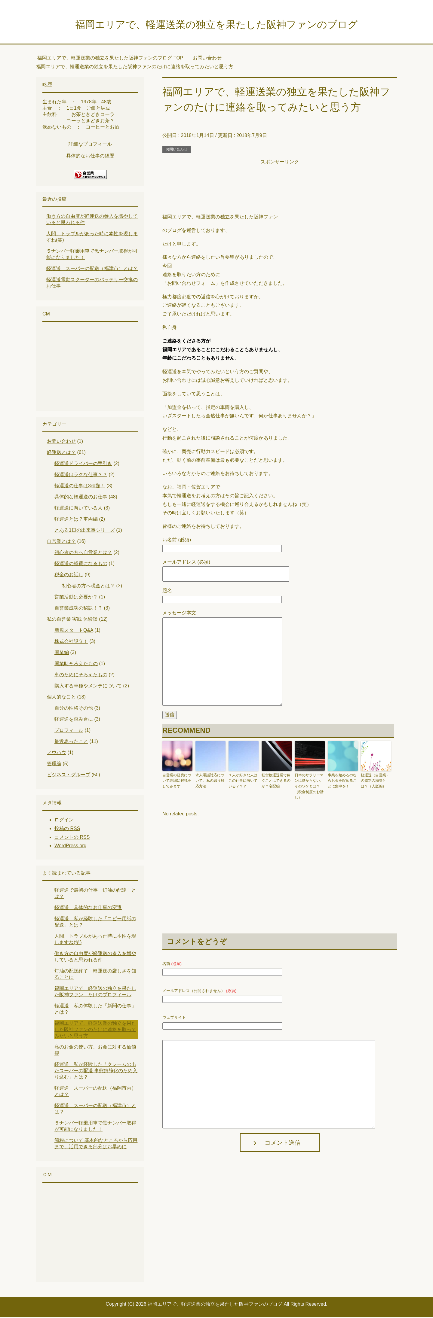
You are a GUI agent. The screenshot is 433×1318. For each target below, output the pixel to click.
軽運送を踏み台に (73, 720)
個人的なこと (61, 698)
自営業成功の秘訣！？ (78, 609)
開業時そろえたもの (76, 664)
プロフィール (68, 731)
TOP (110, 59)
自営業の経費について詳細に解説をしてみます (176, 781)
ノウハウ (56, 753)
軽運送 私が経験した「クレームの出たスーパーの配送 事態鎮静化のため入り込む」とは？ (95, 1072)
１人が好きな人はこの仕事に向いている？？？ (243, 781)
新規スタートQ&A (73, 631)
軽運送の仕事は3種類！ (79, 486)
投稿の (67, 830)
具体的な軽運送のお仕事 (80, 498)
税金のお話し (68, 575)
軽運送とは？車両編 (76, 520)
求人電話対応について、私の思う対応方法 (209, 781)
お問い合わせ (176, 150)
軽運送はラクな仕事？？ (80, 475)
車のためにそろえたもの (80, 675)
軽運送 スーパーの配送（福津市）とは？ (92, 269)
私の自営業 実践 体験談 (72, 620)
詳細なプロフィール (90, 145)
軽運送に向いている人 (78, 509)
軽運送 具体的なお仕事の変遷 (88, 908)
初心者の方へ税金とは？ (88, 586)
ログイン (64, 820)
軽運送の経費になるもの (80, 564)
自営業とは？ (61, 542)
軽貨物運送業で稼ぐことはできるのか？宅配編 (276, 781)
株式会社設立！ (71, 642)
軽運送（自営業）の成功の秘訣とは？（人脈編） (375, 781)
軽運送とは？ (61, 453)
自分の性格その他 (73, 709)
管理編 (54, 764)
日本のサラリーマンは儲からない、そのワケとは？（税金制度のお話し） (309, 787)
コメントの (72, 838)
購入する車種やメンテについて (88, 686)
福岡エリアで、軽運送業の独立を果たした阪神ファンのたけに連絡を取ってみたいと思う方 (95, 1030)
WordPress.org (70, 846)
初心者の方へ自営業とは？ (83, 553)
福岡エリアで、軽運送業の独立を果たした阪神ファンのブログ (216, 25)
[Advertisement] (279, 180)
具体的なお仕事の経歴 (90, 157)
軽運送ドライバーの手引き (83, 464)
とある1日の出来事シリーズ (84, 531)
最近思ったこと (71, 742)
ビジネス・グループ (68, 775)
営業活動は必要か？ (76, 598)
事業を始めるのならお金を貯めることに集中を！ (342, 781)
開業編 (61, 653)
